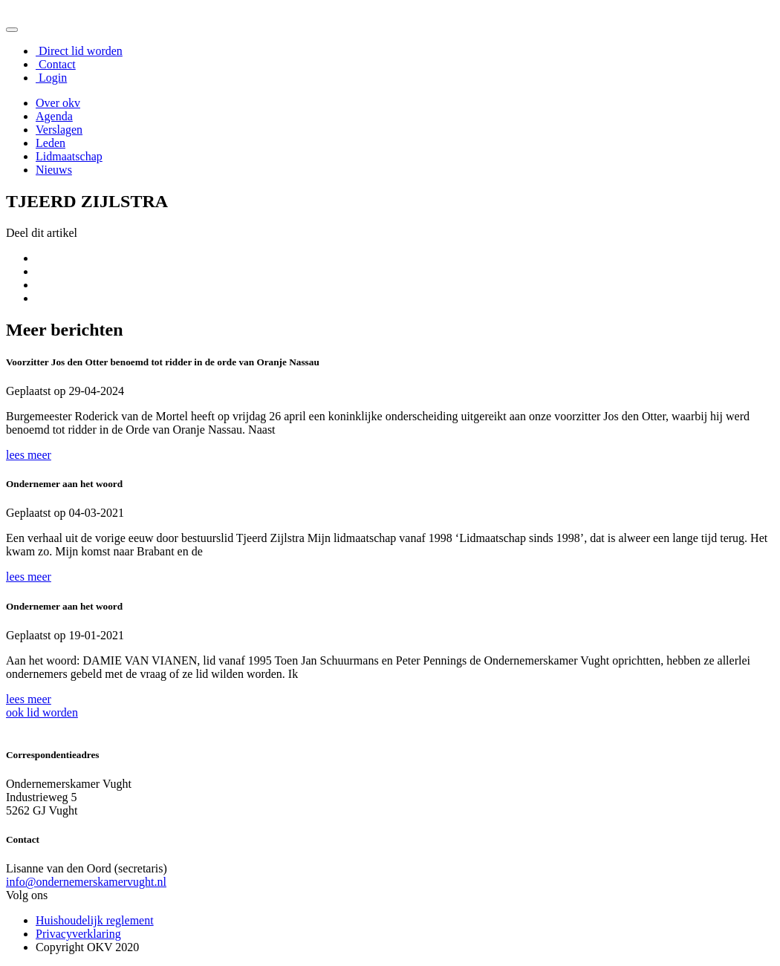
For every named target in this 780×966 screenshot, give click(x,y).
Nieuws (54, 169)
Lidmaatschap (69, 156)
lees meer (28, 454)
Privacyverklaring (78, 933)
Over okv (58, 103)
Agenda (54, 116)
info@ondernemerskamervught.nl (86, 881)
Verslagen (59, 129)
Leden (50, 143)
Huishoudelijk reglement (95, 920)
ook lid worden (42, 712)
